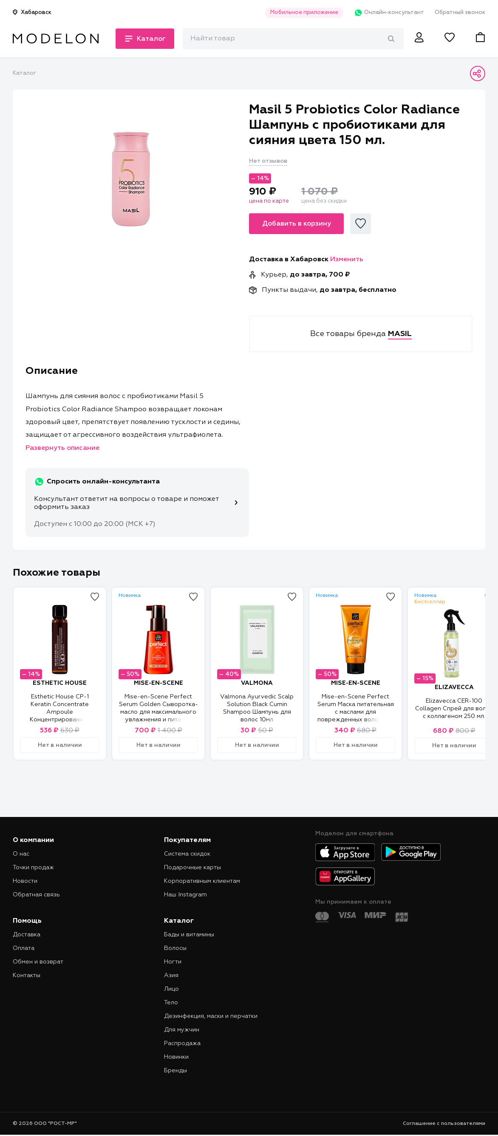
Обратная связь (36, 895)
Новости (25, 881)
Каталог (24, 73)
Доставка (26, 935)
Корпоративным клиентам (202, 881)
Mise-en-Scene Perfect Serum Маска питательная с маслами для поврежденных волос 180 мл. (355, 712)
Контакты (26, 975)
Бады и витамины (189, 935)
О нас (21, 854)
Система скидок (187, 854)
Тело (171, 1003)
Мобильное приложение (304, 12)
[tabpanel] (130, 179)
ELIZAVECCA (454, 687)
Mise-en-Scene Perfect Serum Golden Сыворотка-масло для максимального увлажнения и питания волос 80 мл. (158, 712)
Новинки (176, 1057)
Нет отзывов (268, 161)
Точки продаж (33, 867)
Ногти (172, 962)
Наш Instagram (185, 895)
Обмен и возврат (38, 962)
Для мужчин (181, 1030)
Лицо (171, 989)
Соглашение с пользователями (444, 1123)
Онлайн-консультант (389, 12)
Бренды (175, 1071)
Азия (171, 975)
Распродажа (182, 1043)
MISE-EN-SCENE (158, 683)
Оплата (23, 948)
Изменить (346, 259)
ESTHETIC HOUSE (60, 683)
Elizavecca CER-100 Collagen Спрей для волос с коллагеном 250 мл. (454, 708)
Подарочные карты (192, 867)
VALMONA (257, 683)
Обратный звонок (460, 12)
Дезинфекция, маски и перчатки (210, 1016)
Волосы (175, 948)
